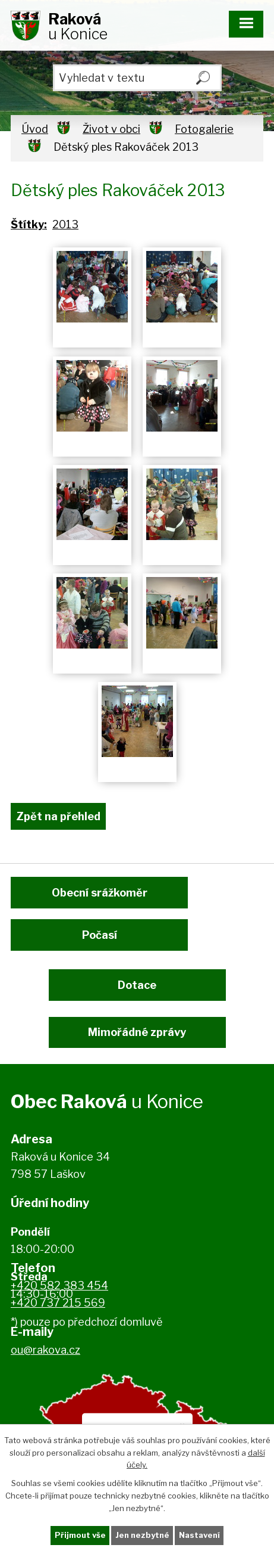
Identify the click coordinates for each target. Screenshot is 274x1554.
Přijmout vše (80, 1535)
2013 (65, 224)
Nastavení (199, 1535)
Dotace (137, 985)
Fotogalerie (204, 129)
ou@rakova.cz (45, 1350)
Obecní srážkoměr (99, 892)
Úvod (34, 129)
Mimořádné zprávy (137, 1032)
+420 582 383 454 (59, 1285)
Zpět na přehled (58, 816)
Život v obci (111, 129)
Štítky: (29, 224)
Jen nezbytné (142, 1535)
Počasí (99, 935)
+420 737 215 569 (58, 1302)
